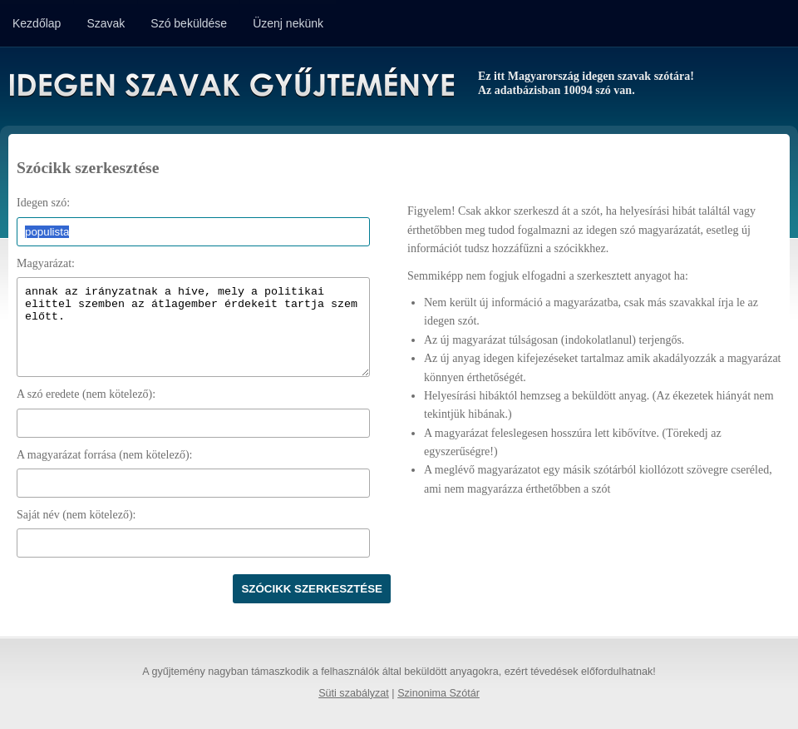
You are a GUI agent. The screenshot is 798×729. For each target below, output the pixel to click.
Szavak (105, 23)
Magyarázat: (46, 263)
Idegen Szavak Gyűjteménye (230, 85)
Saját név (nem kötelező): (76, 514)
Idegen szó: (43, 202)
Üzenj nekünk (288, 23)
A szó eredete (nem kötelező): (86, 394)
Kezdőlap (36, 23)
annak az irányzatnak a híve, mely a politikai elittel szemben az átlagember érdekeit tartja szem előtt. (193, 327)
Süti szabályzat (353, 693)
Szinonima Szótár (438, 693)
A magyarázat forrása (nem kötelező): (104, 455)
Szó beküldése (188, 23)
